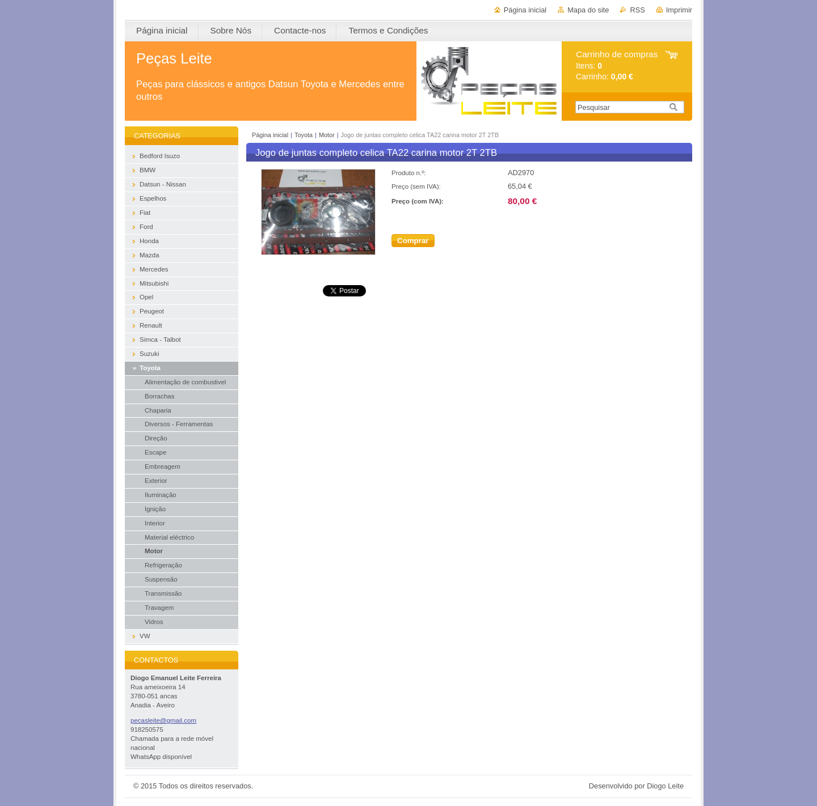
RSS (637, 10)
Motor (327, 134)
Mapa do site (588, 10)
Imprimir (679, 10)
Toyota (303, 134)
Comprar (413, 240)
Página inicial (525, 10)
